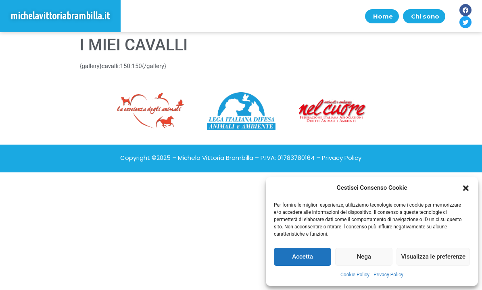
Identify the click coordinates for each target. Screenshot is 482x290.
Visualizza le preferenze (433, 256)
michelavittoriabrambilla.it (60, 15)
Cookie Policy (354, 275)
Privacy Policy (388, 275)
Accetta (302, 256)
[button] (466, 188)
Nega (364, 256)
